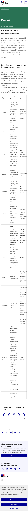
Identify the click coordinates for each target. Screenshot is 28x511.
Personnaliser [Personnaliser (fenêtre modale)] (14, 508)
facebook (11, 468)
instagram (15, 468)
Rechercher (21, 2)
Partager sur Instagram (15, 432)
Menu (25, 2)
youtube (19, 468)
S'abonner (14, 456)
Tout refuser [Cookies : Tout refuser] (14, 504)
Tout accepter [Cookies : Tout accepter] (14, 500)
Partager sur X (6, 432)
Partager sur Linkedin (11, 432)
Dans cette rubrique (14, 27)
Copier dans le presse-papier (19, 432)
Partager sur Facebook (2, 432)
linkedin (6, 468)
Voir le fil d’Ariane (5, 9)
